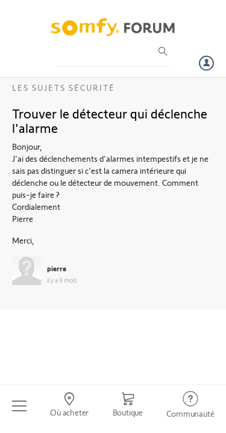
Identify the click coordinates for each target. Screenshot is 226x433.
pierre (56, 268)
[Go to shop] (128, 406)
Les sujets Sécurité (63, 87)
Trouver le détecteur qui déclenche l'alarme (109, 120)
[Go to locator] (69, 406)
